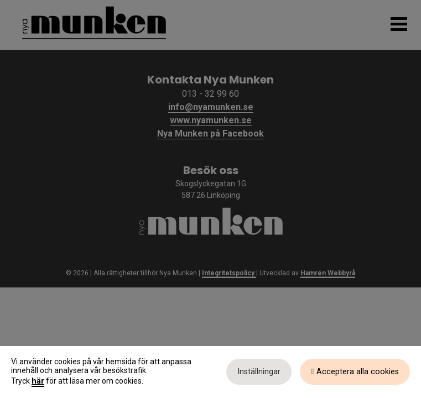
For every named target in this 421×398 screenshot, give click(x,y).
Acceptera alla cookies (357, 371)
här (38, 381)
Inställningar (258, 371)
